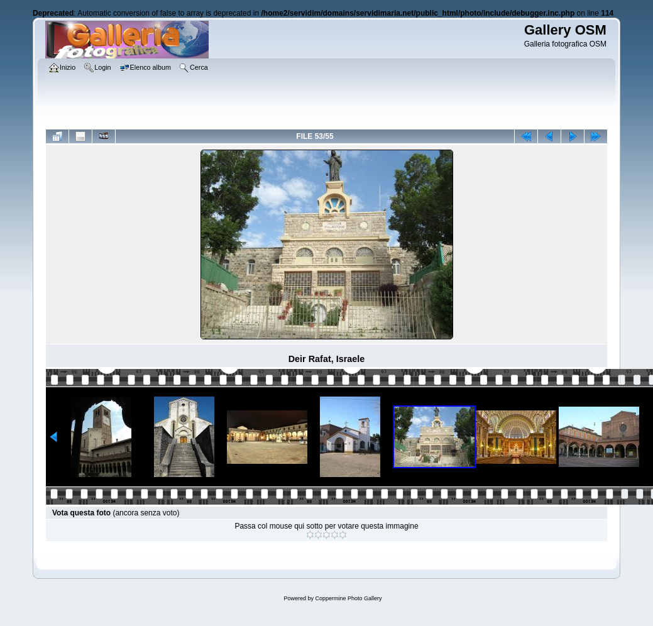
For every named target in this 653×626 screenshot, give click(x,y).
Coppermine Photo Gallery (348, 598)
